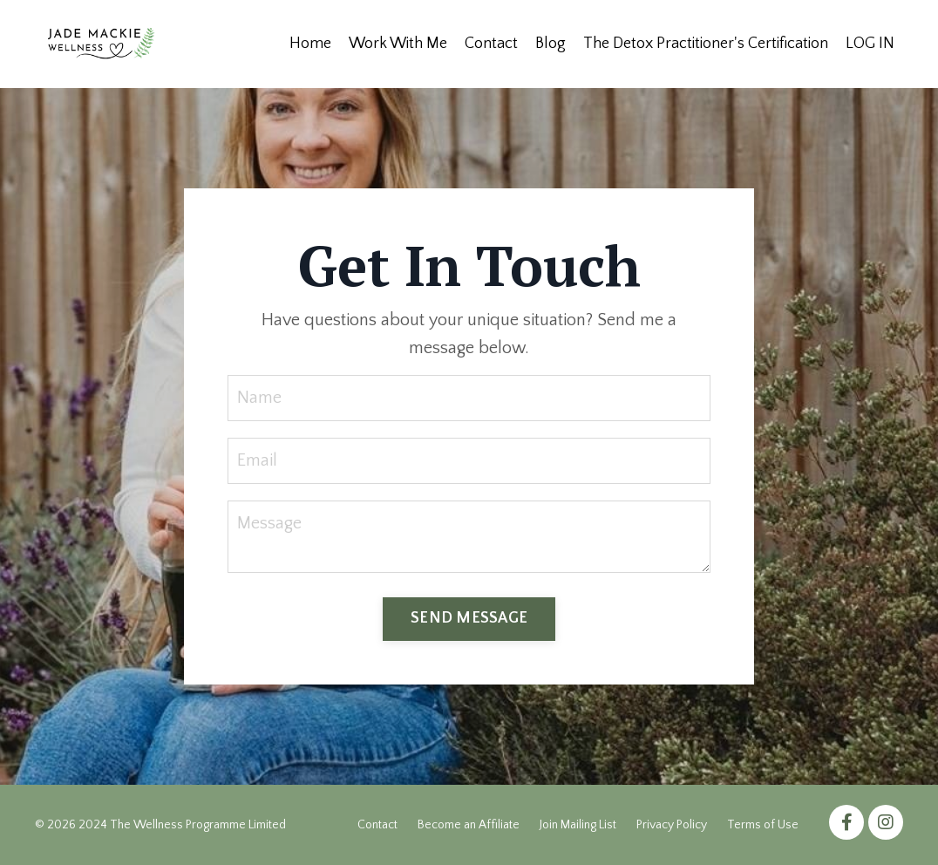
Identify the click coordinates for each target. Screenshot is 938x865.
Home (310, 43)
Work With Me (398, 43)
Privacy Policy (671, 825)
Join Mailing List (578, 825)
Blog (550, 43)
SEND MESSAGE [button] (469, 618)
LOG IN (870, 43)
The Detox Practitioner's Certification (705, 43)
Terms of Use (763, 825)
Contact (491, 43)
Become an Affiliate (469, 825)
